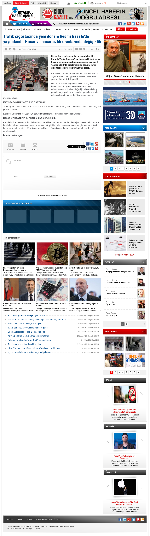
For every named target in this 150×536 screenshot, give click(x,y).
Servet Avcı (121, 292)
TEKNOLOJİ (111, 473)
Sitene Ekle (42, 3)
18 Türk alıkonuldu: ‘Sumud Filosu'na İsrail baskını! (135, 207)
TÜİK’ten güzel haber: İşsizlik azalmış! (25, 344)
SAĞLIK (109, 380)
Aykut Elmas (121, 314)
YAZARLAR (109, 262)
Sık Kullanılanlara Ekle (44, 519)
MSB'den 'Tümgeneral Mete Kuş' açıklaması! (79, 24)
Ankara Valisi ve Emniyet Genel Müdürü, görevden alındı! (136, 243)
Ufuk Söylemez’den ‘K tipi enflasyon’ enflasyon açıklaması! (34, 348)
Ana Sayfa (7, 3)
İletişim (29, 519)
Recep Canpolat (121, 270)
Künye (20, 519)
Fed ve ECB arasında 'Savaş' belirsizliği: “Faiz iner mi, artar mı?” (37, 319)
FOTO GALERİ (111, 128)
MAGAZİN (110, 426)
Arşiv (32, 3)
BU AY (132, 255)
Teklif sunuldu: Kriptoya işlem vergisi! (24, 323)
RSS (58, 519)
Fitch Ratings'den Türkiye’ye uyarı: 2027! (26, 315)
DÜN (117, 255)
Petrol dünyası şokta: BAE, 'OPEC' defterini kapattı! (136, 189)
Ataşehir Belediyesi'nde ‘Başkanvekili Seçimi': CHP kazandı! (135, 225)
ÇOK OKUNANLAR (112, 176)
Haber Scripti (27, 529)
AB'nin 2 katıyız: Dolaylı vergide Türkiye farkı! (28, 336)
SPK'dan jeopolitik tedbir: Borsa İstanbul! (26, 332)
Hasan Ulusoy (121, 281)
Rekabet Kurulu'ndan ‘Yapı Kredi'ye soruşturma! (29, 340)
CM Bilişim (36, 529)
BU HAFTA (124, 255)
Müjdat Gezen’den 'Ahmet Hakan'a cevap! (125, 77)
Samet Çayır (121, 303)
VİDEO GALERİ (111, 332)
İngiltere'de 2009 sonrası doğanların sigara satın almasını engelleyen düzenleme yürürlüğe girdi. (124, 414)
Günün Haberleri (21, 3)
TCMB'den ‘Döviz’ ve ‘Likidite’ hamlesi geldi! (28, 328)
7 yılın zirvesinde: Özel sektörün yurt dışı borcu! (29, 352)
